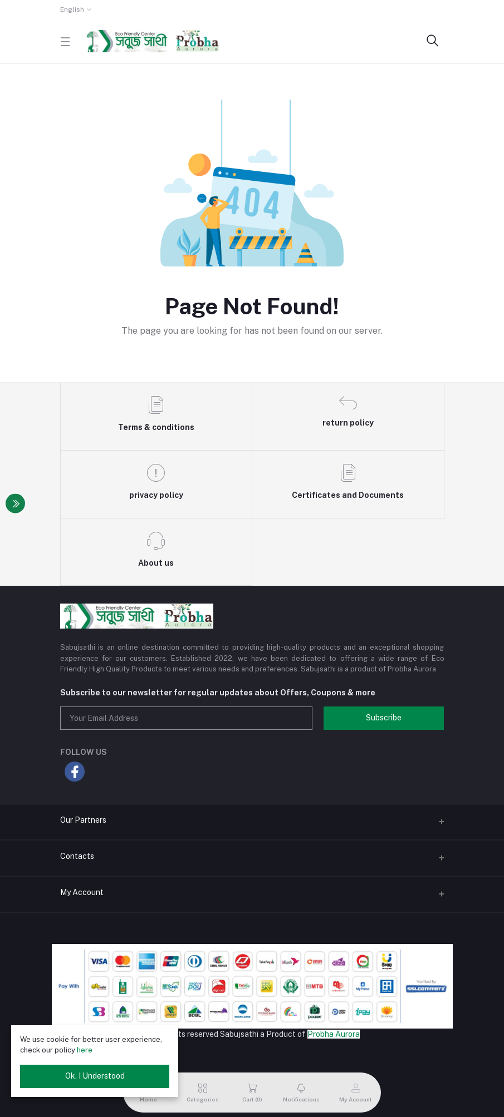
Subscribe (384, 717)
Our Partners (83, 819)
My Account (82, 892)
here (84, 1050)
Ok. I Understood (95, 1075)
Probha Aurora (333, 1034)
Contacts (77, 856)
